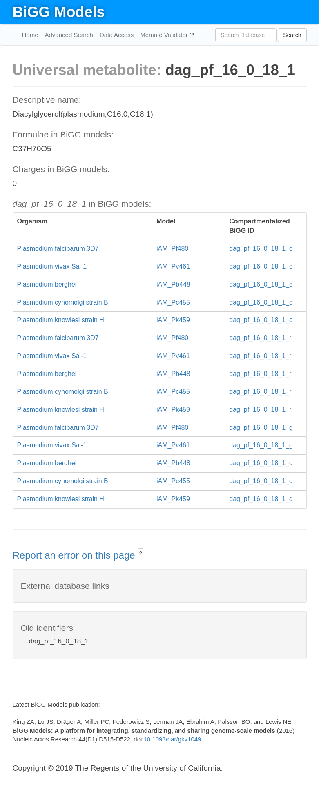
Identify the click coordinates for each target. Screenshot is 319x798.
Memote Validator (165, 34)
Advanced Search (69, 34)
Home (30, 34)
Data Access (117, 34)
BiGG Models (59, 12)
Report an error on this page (75, 555)
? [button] (140, 553)
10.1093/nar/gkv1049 (172, 739)
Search (292, 35)
